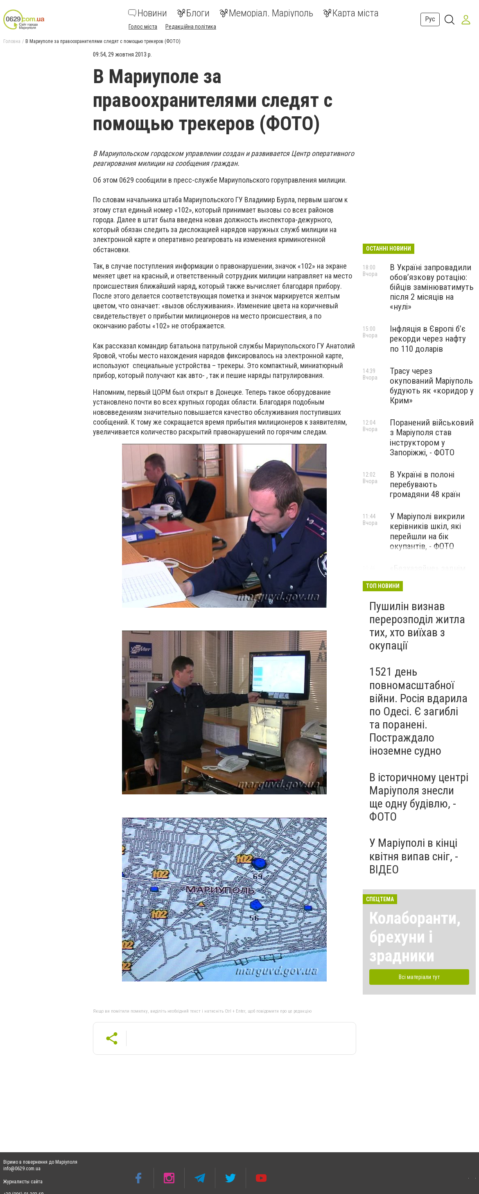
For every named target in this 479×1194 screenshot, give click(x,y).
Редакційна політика (190, 26)
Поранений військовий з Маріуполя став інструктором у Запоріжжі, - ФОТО (432, 437)
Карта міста (351, 13)
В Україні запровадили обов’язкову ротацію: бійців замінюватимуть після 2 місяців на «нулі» (432, 287)
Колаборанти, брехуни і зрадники (415, 937)
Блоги (193, 13)
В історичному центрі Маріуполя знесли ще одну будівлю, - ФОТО (418, 797)
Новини (147, 13)
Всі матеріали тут (419, 977)
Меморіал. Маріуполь (266, 13)
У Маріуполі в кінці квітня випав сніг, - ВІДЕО (413, 856)
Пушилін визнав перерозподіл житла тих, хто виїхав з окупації (417, 626)
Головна (11, 41)
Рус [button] (430, 19)
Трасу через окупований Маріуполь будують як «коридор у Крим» (432, 385)
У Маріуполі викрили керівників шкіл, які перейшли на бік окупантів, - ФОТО (427, 531)
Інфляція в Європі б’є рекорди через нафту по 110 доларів (428, 338)
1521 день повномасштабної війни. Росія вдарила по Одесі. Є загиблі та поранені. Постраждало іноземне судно (418, 711)
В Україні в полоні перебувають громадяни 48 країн (425, 484)
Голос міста (143, 26)
